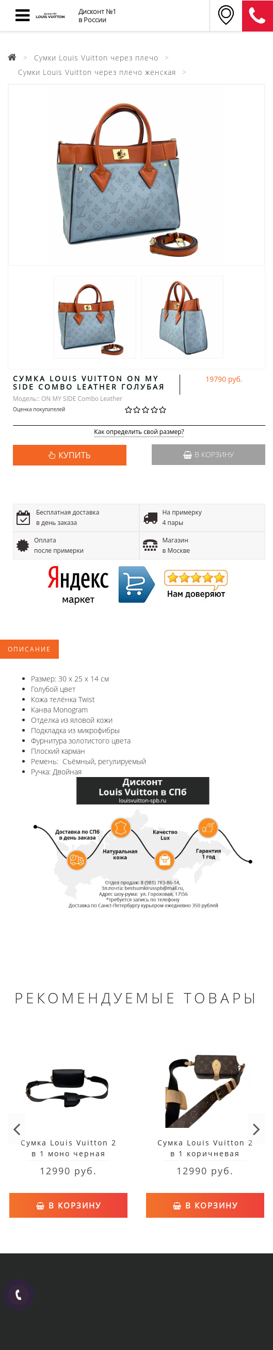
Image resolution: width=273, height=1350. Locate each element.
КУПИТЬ (74, 455)
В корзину (208, 454)
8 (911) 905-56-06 (257, 16)
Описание (29, 649)
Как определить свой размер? (139, 432)
